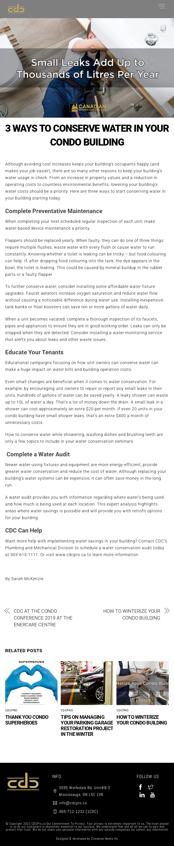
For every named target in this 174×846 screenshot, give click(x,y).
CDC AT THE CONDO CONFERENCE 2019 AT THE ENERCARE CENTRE (43, 617)
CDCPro (11, 710)
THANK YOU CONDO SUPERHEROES (26, 720)
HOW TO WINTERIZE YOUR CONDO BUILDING (131, 614)
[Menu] (161, 6)
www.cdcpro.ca (71, 554)
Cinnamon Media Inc (104, 838)
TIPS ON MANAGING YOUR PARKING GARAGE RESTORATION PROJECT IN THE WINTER (87, 725)
